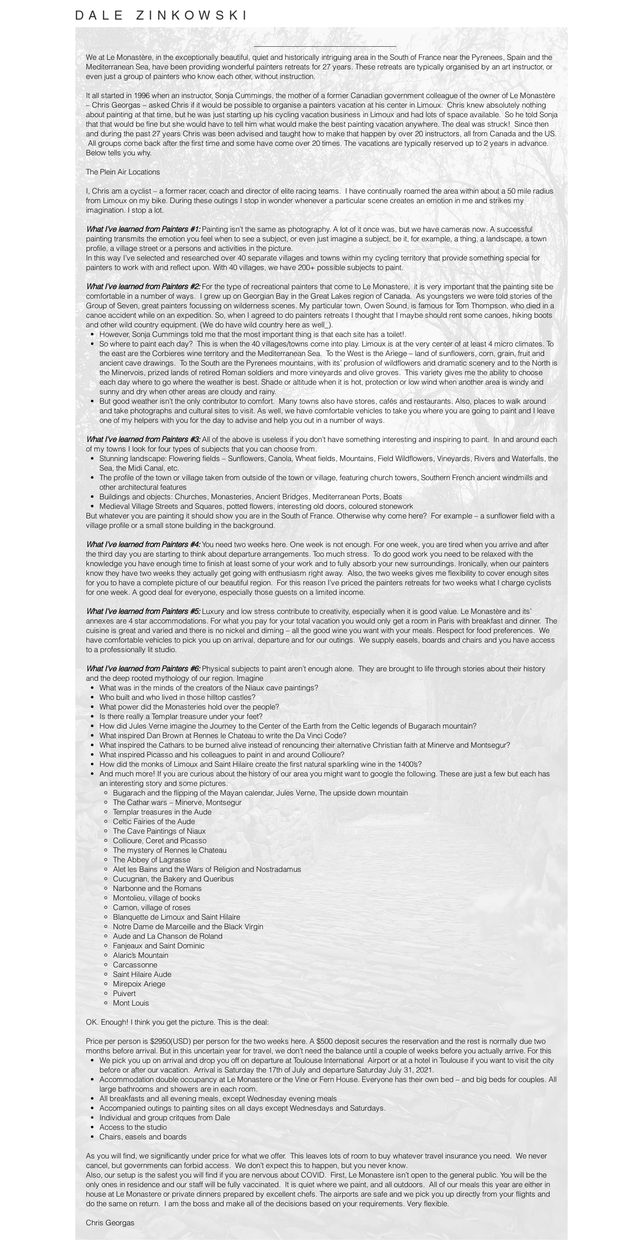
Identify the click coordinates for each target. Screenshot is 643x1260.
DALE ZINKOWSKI (163, 15)
